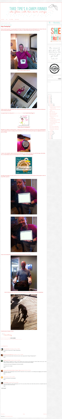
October (51, 131)
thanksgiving (16, 339)
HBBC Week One (52, 111)
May (50, 138)
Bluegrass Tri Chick (7, 360)
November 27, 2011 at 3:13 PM (10, 376)
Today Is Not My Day (53, 114)
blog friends (6, 339)
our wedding (11, 19)
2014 (50, 98)
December (51, 104)
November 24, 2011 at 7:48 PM (18, 354)
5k (3, 339)
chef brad (9, 339)
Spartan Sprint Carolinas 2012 (54, 127)
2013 (50, 100)
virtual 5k (20, 339)
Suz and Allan (6, 382)
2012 (50, 101)
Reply (4, 351)
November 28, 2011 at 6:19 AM (13, 382)
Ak (4, 376)
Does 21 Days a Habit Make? (54, 126)
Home (24, 414)
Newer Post (3, 414)
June (50, 137)
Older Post (45, 414)
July (50, 135)
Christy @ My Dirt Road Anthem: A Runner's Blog (12, 370)
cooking (13, 339)
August (51, 134)
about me (2, 19)
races (6, 19)
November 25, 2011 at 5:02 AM (15, 360)
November (51, 105)
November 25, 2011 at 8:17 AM (26, 370)
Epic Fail (51, 125)
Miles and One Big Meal (53, 113)
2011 (50, 102)
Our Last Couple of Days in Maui (55, 122)
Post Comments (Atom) (9, 416)
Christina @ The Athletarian (8, 354)
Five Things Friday (52, 118)
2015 (50, 97)
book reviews (17, 19)
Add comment (3, 388)
